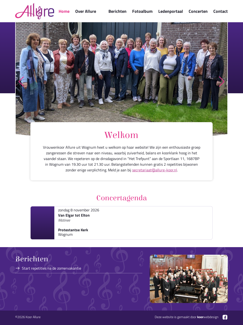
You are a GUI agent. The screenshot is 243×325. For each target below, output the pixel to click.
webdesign (207, 316)
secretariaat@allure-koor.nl (154, 170)
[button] (21, 81)
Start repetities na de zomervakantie (51, 268)
